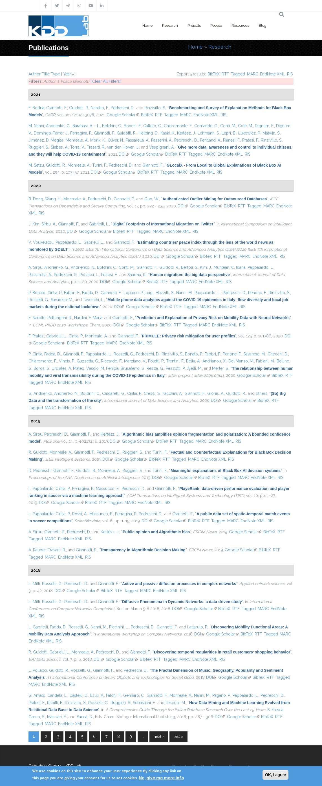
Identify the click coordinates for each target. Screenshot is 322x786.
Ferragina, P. (81, 133)
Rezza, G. (155, 368)
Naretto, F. (100, 108)
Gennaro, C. (134, 695)
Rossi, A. (79, 514)
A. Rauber (37, 550)
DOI (124, 154)
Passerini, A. (161, 140)
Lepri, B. (229, 133)
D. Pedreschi (39, 470)
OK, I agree (275, 774)
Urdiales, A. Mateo (68, 368)
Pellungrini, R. (60, 317)
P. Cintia (35, 354)
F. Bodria (36, 108)
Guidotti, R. (79, 108)
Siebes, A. (59, 147)
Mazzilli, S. (164, 292)
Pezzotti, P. (175, 368)
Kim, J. (206, 267)
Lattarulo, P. (197, 627)
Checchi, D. (278, 354)
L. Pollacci (37, 670)
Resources (240, 25)
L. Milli (34, 583)
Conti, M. (228, 126)
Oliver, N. (116, 140)
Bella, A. (193, 361)
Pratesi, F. (250, 140)
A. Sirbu (35, 267)
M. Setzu (36, 165)
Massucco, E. (108, 488)
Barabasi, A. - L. (86, 126)
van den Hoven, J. (123, 147)
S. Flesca (275, 709)
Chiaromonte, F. (178, 126)
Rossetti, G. (38, 299)
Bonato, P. (194, 354)
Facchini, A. (172, 393)
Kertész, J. (186, 133)
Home (147, 25)
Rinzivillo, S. (155, 108)
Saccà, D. (85, 717)
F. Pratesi (36, 336)
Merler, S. (220, 368)
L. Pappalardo (41, 488)
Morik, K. (98, 140)
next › (159, 736)
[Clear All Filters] (106, 81)
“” (214, 199)
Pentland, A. (210, 140)
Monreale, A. (77, 140)
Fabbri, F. (72, 292)
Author (34, 74)
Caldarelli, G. (113, 393)
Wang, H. (53, 199)
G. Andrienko (40, 393)
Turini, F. (99, 165)
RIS (290, 74)
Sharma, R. (136, 274)
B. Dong (35, 199)
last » (178, 736)
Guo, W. (151, 199)
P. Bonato (36, 292)
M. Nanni (36, 126)
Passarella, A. (137, 140)
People (216, 25)
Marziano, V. (135, 361)
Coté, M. (245, 126)
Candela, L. (57, 695)
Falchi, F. (113, 695)
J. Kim (33, 224)
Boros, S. (42, 368)
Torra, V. (77, 147)
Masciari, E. (57, 717)
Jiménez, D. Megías (46, 140)
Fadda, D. (90, 292)
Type (55, 74)
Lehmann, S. (209, 133)
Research (170, 25)
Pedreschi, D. (122, 108)
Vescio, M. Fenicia (102, 368)
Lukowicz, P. (249, 133)
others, (262, 393)
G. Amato (36, 695)
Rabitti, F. (55, 702)
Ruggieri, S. (38, 147)
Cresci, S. (152, 393)
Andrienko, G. (58, 126)
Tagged (238, 74)
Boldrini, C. (112, 126)
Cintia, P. (54, 292)
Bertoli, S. (189, 267)
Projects (194, 25)
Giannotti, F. (56, 108)
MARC (252, 74)
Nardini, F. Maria (88, 317)
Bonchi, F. (132, 126)
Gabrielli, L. (99, 224)
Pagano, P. (221, 695)
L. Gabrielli (38, 627)
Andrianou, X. (214, 361)
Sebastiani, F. (144, 702)
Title (46, 74)
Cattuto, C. (152, 126)
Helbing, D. (148, 133)
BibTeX (214, 74)
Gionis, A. (215, 393)
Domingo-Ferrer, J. (51, 133)
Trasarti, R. (96, 147)
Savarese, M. (62, 299)
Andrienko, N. (83, 267)
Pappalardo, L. (68, 242)
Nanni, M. (184, 292)
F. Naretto (37, 317)
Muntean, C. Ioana (230, 267)
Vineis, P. (67, 361)
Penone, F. (257, 292)
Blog (262, 25)
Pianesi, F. (231, 140)
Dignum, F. (264, 126)
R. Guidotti (37, 452)
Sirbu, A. (48, 224)
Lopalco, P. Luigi (138, 292)
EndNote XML (272, 74)
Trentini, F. (175, 361)
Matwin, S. (271, 133)
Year (67, 74)
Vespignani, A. (162, 147)
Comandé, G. (206, 126)
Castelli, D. (78, 695)
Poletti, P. (156, 361)
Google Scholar (123, 115)
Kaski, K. (167, 133)
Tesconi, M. (176, 702)
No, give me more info (161, 778)
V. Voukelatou (41, 242)
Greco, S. (36, 717)
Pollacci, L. (89, 274)
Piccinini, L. (119, 627)
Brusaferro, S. (133, 368)
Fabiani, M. (265, 361)
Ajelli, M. (194, 368)
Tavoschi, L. (93, 299)
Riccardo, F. (111, 361)
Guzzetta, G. (88, 361)
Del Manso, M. (241, 361)
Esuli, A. (97, 695)
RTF (225, 74)
